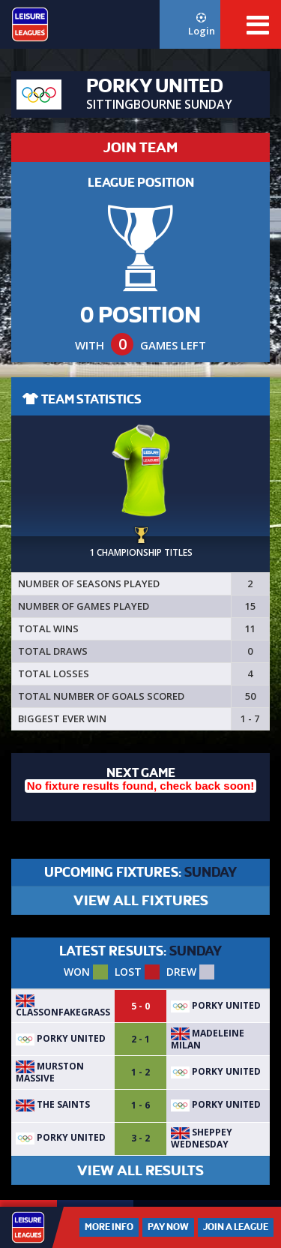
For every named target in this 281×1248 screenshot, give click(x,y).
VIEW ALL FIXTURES (140, 900)
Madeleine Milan (207, 1039)
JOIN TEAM (140, 147)
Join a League (235, 1227)
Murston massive (50, 1072)
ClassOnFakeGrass (63, 1006)
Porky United (216, 1005)
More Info (109, 1227)
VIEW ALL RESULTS (140, 1170)
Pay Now (168, 1227)
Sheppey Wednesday (201, 1138)
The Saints (53, 1104)
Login (201, 25)
